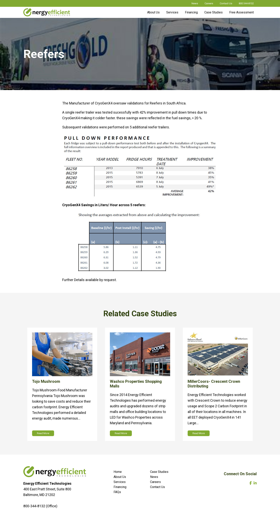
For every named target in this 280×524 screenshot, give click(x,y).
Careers (209, 3)
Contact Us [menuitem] (157, 487)
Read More (43, 433)
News (195, 3)
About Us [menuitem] (120, 477)
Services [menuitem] (120, 482)
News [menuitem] (154, 477)
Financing (191, 12)
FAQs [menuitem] (117, 492)
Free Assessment (241, 12)
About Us (153, 12)
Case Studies (213, 12)
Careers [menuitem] (155, 482)
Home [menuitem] (118, 472)
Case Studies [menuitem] (159, 472)
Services (172, 12)
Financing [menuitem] (120, 487)
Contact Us (226, 3)
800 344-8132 (246, 3)
